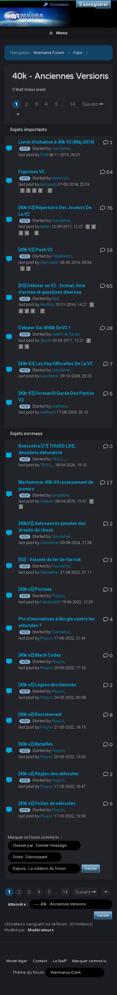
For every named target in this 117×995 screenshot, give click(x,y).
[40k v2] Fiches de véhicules (47, 803)
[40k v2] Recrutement (40, 714)
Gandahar (61, 148)
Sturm (45, 340)
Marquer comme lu (89, 961)
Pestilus (47, 304)
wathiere (59, 406)
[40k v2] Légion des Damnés (47, 684)
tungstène (60, 495)
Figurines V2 (31, 171)
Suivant (92, 104)
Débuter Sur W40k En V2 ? (44, 327)
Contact (40, 961)
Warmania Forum (48, 52)
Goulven (47, 501)
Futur (77, 52)
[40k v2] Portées (35, 589)
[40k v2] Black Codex (39, 655)
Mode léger (16, 961)
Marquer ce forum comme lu (33, 837)
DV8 (44, 154)
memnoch (60, 178)
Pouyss (58, 595)
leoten (45, 226)
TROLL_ (59, 459)
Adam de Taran (66, 334)
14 (72, 104)
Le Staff (59, 961)
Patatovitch (62, 256)
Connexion (56, 4)
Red (55, 298)
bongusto (48, 184)
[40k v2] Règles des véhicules (48, 773)
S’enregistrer (93, 4)
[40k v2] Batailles (35, 744)
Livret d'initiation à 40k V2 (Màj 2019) (56, 142)
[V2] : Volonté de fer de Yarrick (49, 559)
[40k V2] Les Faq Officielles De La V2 (55, 363)
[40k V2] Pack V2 (35, 249)
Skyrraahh (49, 262)
